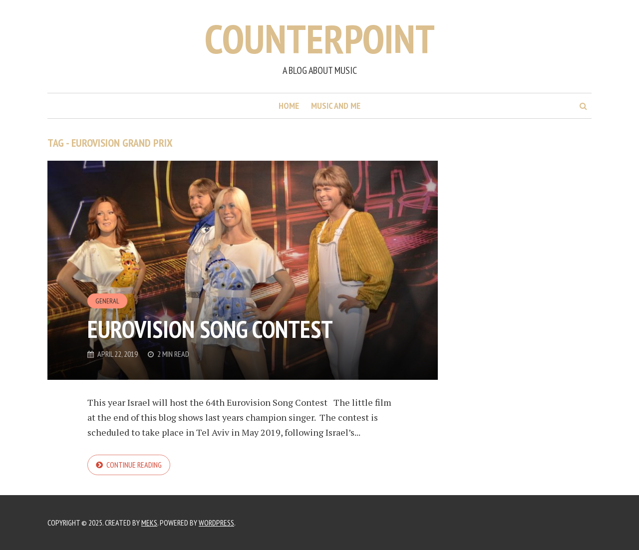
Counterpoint (320, 38)
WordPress (216, 523)
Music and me (335, 105)
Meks (149, 523)
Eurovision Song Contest (210, 328)
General (107, 300)
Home (289, 105)
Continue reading (134, 465)
